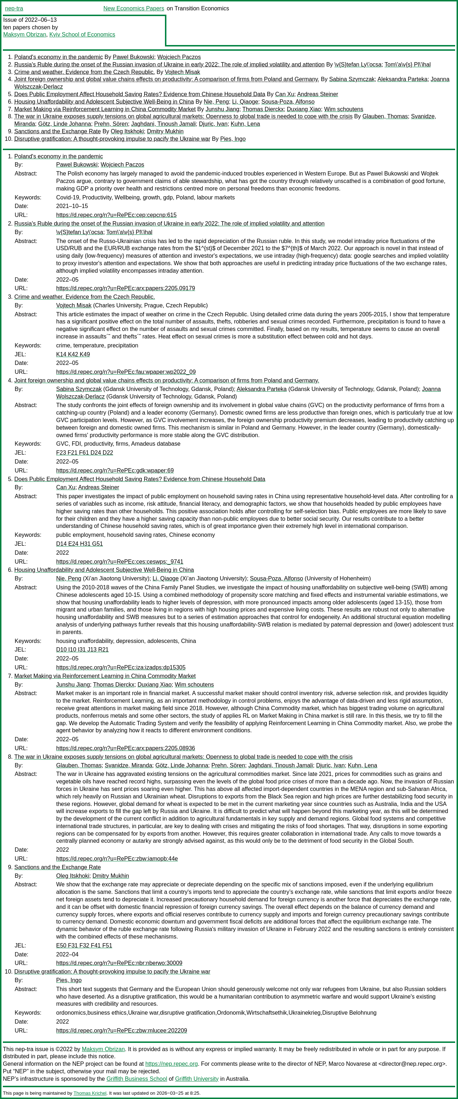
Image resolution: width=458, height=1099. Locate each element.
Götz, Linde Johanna (64, 124)
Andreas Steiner (317, 94)
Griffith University (197, 1079)
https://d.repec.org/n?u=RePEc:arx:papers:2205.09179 (125, 288)
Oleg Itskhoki (127, 131)
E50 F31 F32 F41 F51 (84, 945)
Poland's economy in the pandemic (58, 57)
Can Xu (284, 94)
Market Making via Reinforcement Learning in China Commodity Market (105, 109)
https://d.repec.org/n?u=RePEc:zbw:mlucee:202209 (121, 1031)
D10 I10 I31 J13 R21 (82, 650)
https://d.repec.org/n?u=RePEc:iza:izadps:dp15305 (121, 667)
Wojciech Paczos (179, 57)
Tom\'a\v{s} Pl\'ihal (408, 64)
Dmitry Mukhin (165, 131)
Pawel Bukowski (133, 57)
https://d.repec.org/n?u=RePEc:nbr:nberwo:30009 (119, 963)
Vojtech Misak (182, 72)
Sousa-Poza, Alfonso (288, 102)
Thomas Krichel (89, 1093)
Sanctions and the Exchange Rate (57, 131)
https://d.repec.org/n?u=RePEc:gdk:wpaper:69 (115, 470)
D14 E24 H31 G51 (79, 544)
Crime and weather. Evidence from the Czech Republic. (84, 72)
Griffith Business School (137, 1079)
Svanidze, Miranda (128, 765)
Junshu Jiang (222, 109)
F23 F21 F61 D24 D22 (84, 453)
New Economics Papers (133, 8)
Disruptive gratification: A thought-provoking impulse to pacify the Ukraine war (112, 139)
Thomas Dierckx (263, 109)
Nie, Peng (216, 102)
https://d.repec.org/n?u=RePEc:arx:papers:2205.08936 (125, 748)
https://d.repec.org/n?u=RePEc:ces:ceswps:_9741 (119, 562)
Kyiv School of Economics (82, 34)
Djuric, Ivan (213, 124)
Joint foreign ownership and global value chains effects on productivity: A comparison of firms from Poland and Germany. (166, 79)
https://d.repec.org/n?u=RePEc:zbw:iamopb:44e (117, 859)
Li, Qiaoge (245, 102)
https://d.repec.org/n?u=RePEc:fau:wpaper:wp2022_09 (126, 372)
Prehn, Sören (111, 124)
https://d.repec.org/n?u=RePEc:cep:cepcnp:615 (116, 215)
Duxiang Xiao (304, 109)
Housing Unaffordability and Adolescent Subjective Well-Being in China (104, 102)
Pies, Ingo (232, 139)
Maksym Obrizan (24, 34)
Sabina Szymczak (352, 79)
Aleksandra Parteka (402, 79)
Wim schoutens (343, 109)
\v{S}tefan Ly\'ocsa (358, 64)
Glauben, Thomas (385, 116)
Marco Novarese (349, 1064)
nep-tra (14, 8)
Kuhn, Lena (245, 124)
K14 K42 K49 (73, 354)
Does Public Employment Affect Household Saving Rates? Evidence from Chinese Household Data (139, 94)
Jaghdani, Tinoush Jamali (163, 124)
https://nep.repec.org (171, 1064)
